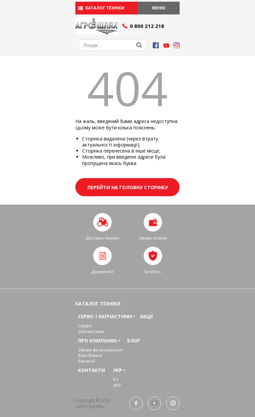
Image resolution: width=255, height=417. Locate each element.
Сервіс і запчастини (105, 316)
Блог (133, 340)
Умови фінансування (100, 350)
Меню (159, 8)
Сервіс (85, 326)
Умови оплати (153, 238)
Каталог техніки (104, 8)
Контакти (91, 370)
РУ (115, 379)
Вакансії (86, 361)
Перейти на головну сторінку (127, 187)
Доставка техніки (102, 238)
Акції (146, 316)
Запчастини (91, 331)
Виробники (90, 355)
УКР (117, 370)
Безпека (153, 272)
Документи (102, 272)
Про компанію (97, 340)
